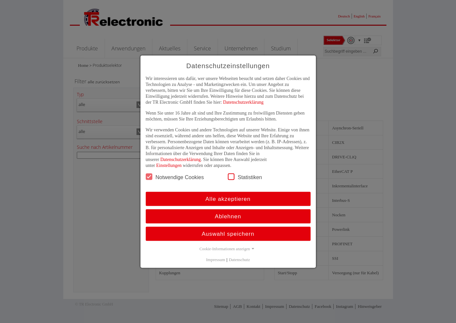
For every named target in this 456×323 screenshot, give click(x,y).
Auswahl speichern (228, 233)
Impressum (215, 259)
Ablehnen (228, 216)
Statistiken (245, 176)
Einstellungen (169, 165)
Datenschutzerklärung (243, 101)
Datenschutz (239, 259)
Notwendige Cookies (175, 176)
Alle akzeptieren (228, 199)
